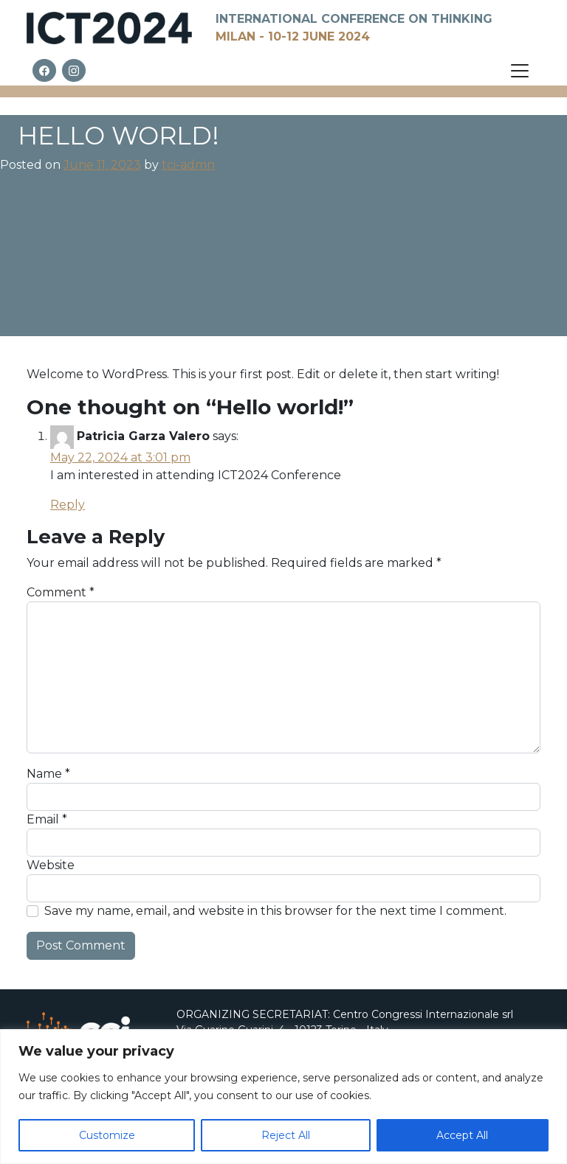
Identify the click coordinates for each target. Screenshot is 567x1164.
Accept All (462, 1135)
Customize (107, 1135)
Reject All (285, 1135)
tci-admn (188, 165)
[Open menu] (519, 71)
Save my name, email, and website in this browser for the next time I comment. (275, 911)
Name (48, 774)
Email (47, 819)
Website (51, 865)
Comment (60, 592)
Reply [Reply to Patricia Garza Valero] (67, 505)
